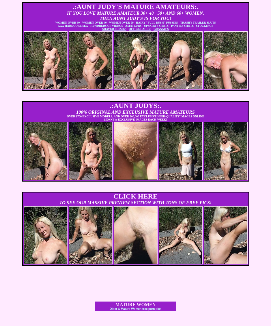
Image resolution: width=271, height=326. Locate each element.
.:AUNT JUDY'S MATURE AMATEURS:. (135, 6)
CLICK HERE (135, 196)
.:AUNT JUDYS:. (135, 105)
